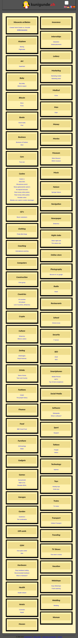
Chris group (22, 282)
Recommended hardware (22, 573)
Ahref (56, 357)
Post (22, 125)
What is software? (56, 416)
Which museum (56, 161)
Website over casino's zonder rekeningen (22, 200)
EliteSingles (21, 356)
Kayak (22, 612)
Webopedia (56, 413)
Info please (22, 302)
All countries (22, 299)
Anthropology (22, 446)
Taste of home (22, 375)
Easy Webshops (56, 586)
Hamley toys (56, 486)
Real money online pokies (22, 192)
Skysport (56, 433)
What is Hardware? (22, 575)
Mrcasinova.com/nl (21, 184)
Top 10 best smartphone (56, 382)
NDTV (56, 379)
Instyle (22, 395)
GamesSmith (22, 480)
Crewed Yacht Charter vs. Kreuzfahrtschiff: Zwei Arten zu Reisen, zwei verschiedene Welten (19, 27)
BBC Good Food (22, 429)
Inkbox (56, 452)
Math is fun (22, 482)
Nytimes (56, 469)
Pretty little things (22, 234)
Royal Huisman (21, 358)
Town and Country (22, 378)
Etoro (22, 103)
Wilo (22, 553)
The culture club (56, 243)
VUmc (56, 95)
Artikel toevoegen (22, 30)
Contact (60, 637)
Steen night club (56, 240)
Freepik (56, 450)
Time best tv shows (56, 554)
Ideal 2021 (22, 181)
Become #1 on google (56, 274)
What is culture (22, 339)
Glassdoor (56, 42)
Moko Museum (56, 158)
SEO (56, 359)
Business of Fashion (22, 142)
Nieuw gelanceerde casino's (22, 187)
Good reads (21, 122)
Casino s (22, 179)
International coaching (22, 251)
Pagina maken (37, 637)
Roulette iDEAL (22, 485)
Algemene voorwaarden (49, 637)
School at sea (56, 323)
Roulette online (22, 197)
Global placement (56, 44)
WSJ (22, 145)
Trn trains (56, 506)
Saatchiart (22, 66)
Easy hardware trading (22, 570)
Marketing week (56, 78)
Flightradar (22, 49)
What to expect (22, 86)
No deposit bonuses (22, 189)
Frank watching (56, 588)
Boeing (22, 46)
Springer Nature (56, 192)
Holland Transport (56, 523)
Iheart (56, 291)
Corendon (22, 609)
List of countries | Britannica (22, 305)
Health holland (22, 592)
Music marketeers (22, 217)
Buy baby (22, 83)
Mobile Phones (56, 376)
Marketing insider (56, 76)
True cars (22, 162)
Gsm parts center (22, 550)
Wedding (56, 605)
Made (22, 448)
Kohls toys (56, 489)
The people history (22, 397)
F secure (56, 340)
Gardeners (22, 517)
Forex (22, 105)
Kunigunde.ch (28, 637)
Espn (56, 112)
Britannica (22, 336)
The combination (22, 519)
